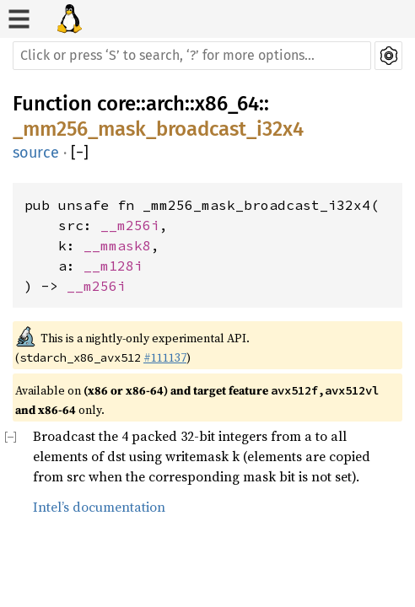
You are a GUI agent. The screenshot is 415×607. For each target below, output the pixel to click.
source (36, 152)
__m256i (129, 225)
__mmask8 (117, 245)
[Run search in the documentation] (192, 55)
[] (80, 153)
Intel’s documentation (99, 506)
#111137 (164, 357)
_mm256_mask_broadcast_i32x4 (158, 129)
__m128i (113, 265)
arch (165, 103)
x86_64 (227, 103)
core (116, 103)
